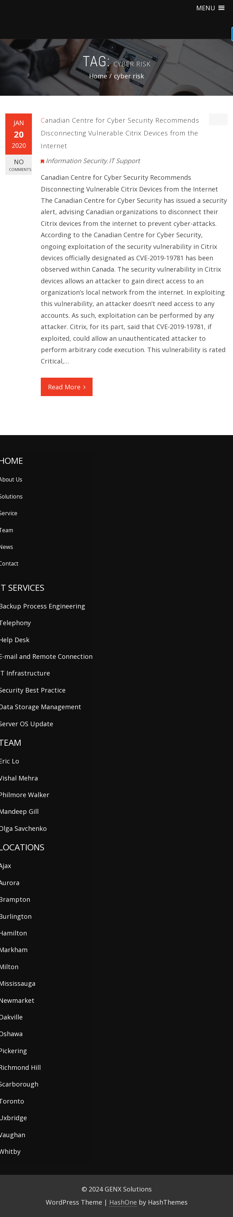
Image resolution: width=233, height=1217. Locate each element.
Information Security (76, 160)
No (20, 164)
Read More (66, 387)
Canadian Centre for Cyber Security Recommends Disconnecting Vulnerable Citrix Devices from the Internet (120, 133)
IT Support (124, 160)
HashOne (123, 1202)
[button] (205, 8)
